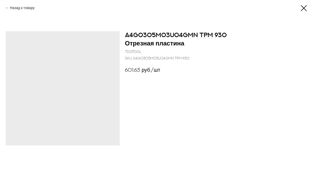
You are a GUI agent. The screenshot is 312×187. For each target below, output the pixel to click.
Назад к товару (22, 8)
